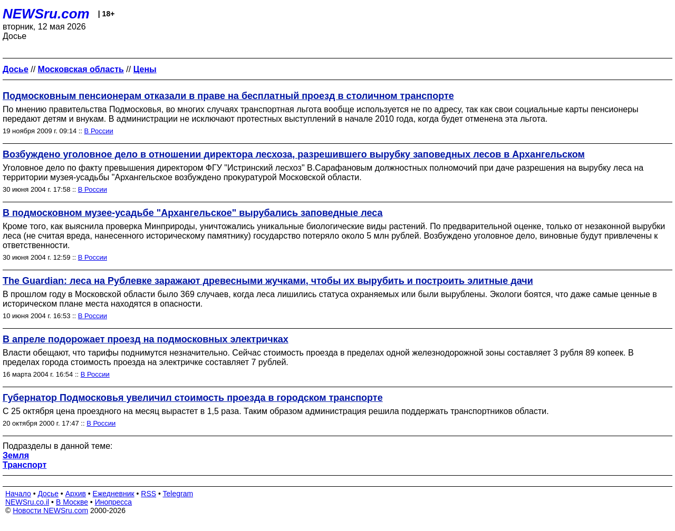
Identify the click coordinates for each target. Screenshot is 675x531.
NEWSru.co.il (27, 502)
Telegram (178, 493)
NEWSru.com (46, 14)
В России (98, 131)
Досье (48, 493)
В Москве (72, 502)
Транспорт (24, 464)
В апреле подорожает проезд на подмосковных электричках (145, 339)
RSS (148, 493)
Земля (16, 455)
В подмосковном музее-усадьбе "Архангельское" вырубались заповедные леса (192, 213)
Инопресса (113, 502)
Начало (18, 493)
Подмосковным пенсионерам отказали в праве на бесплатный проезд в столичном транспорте (228, 96)
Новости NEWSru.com (50, 510)
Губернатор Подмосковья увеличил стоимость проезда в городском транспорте (193, 397)
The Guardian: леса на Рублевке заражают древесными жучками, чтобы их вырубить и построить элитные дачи (268, 281)
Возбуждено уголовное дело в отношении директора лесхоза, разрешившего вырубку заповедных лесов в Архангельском (294, 154)
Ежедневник (113, 493)
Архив (75, 493)
